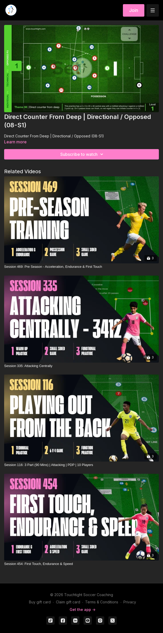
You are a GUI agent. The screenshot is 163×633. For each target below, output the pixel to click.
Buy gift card (40, 602)
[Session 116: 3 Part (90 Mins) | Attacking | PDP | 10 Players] (81, 465)
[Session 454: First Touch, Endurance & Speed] (81, 564)
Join (133, 10)
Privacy (129, 602)
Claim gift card (68, 602)
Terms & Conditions (101, 602)
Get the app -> (82, 609)
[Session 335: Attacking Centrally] (81, 366)
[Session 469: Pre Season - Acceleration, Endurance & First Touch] (81, 266)
